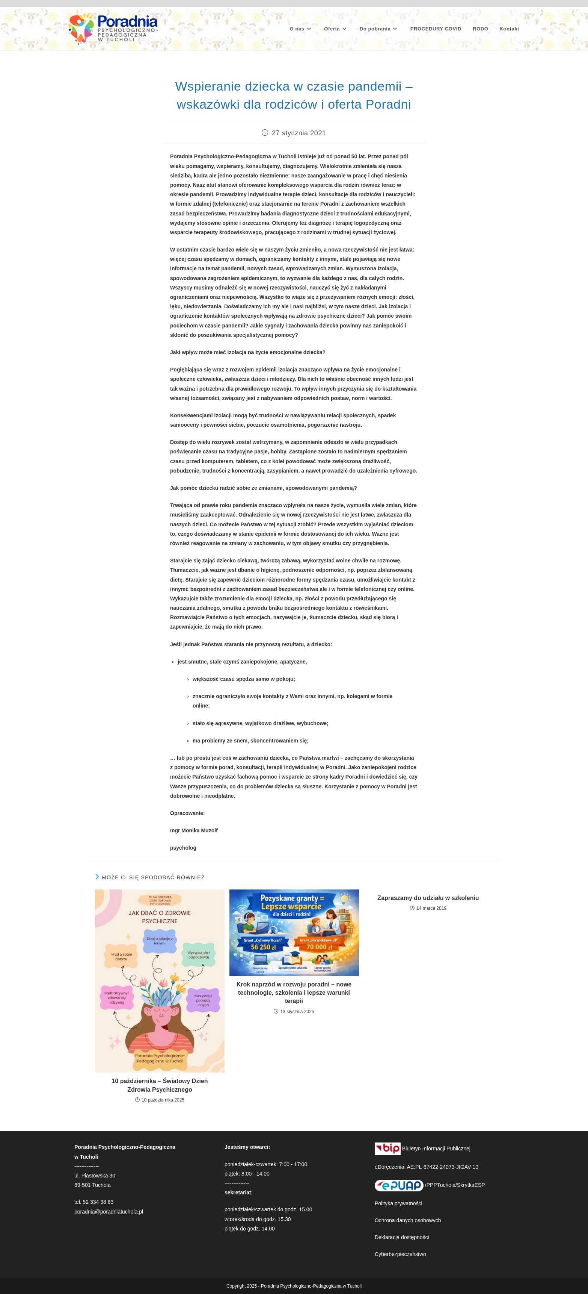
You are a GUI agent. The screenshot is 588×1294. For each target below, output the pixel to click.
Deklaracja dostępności (402, 1237)
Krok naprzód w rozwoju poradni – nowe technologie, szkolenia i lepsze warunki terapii (294, 993)
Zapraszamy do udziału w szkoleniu (428, 898)
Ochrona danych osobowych (408, 1220)
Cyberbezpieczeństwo (400, 1254)
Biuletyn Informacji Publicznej (422, 1149)
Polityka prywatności (398, 1203)
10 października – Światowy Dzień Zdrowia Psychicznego (160, 1085)
